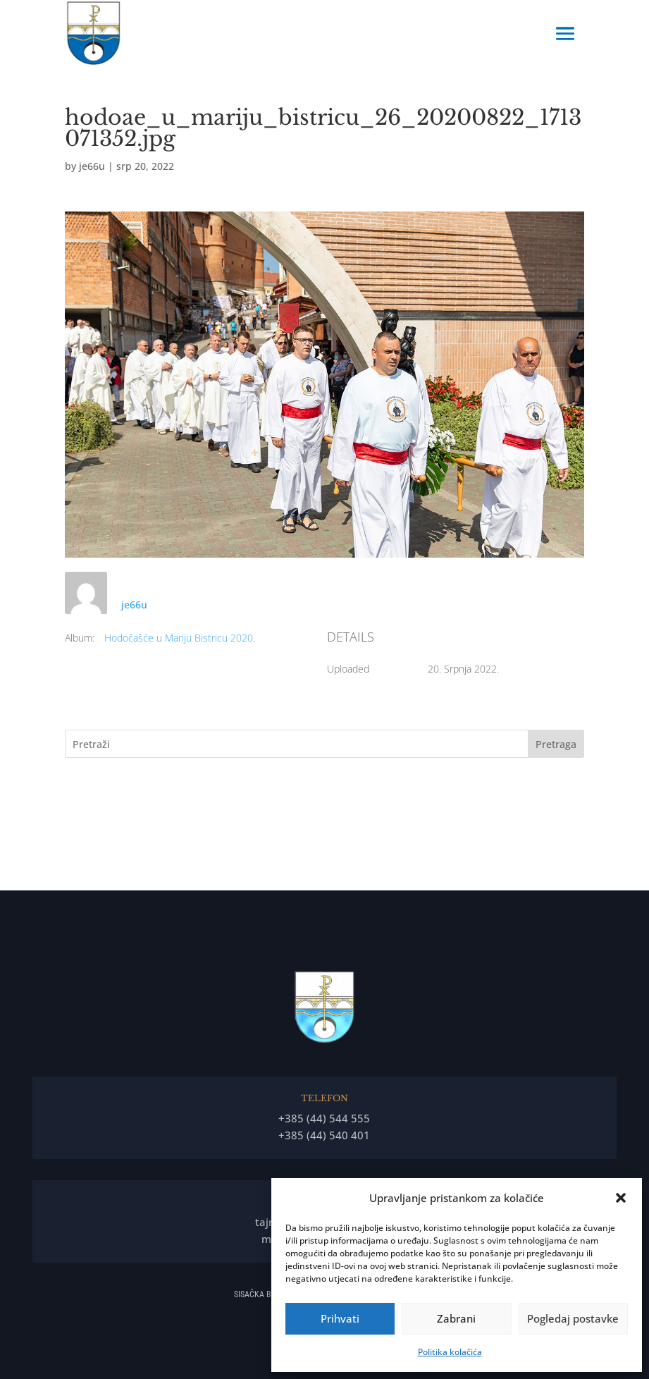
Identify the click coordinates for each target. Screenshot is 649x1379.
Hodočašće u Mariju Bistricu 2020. (179, 637)
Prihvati (340, 1318)
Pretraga (556, 744)
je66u (92, 166)
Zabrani (456, 1318)
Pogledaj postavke (573, 1318)
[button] (621, 1198)
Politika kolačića (450, 1352)
